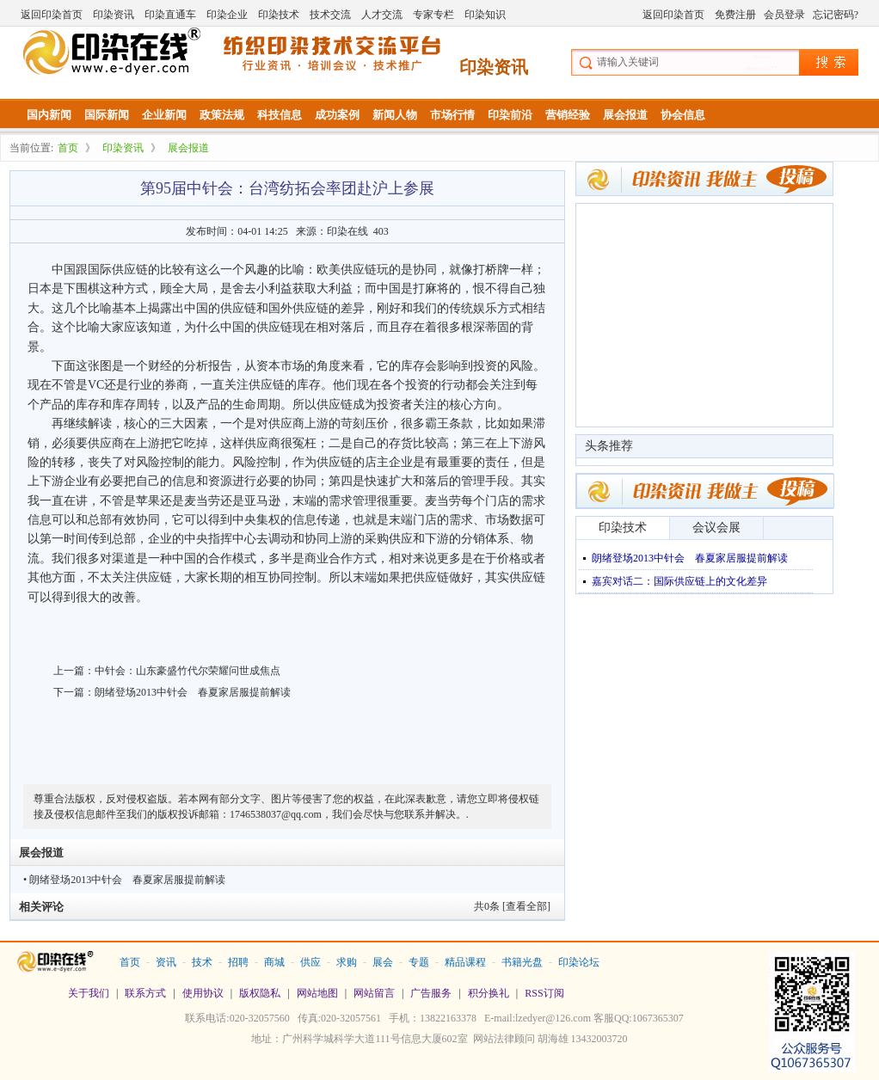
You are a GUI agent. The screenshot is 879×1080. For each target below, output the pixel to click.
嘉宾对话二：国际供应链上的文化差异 (679, 581)
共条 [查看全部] (512, 906)
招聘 (238, 962)
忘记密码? (835, 15)
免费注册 (735, 15)
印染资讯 (113, 15)
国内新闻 (49, 114)
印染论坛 (578, 962)
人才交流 (382, 15)
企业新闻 (164, 114)
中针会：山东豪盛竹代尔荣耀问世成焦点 (187, 671)
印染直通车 (170, 15)
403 (381, 231)
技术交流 (330, 15)
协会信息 (683, 114)
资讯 (166, 962)
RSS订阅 (544, 993)
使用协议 (203, 993)
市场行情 (452, 114)
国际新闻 (106, 114)
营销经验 (567, 114)
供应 (310, 962)
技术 (202, 962)
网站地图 (317, 993)
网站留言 (374, 993)
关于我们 (88, 993)
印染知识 (485, 15)
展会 (382, 962)
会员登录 (784, 15)
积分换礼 (488, 993)
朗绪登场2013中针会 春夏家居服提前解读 (193, 692)
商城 (274, 962)
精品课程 (465, 962)
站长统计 (439, 1064)
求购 (346, 962)
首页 (68, 148)
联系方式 (145, 993)
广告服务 (431, 993)
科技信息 (279, 114)
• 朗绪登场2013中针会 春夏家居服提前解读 (124, 880)
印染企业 (227, 15)
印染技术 (278, 15)
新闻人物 (394, 114)
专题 (419, 962)
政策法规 (222, 114)
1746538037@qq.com (276, 814)
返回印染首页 (52, 15)
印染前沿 (510, 114)
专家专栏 (433, 15)
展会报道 (625, 114)
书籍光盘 (522, 962)
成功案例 (337, 114)
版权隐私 (259, 993)
